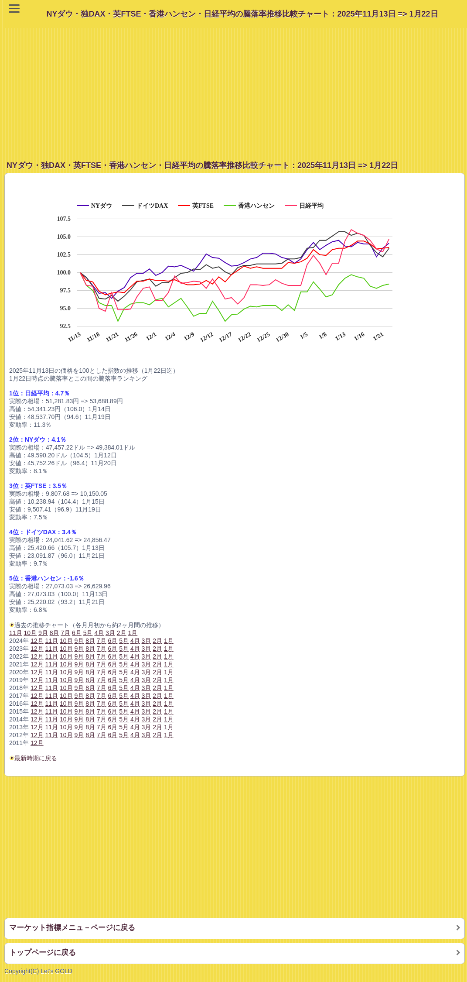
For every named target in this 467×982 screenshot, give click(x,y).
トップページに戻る (42, 952)
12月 (37, 742)
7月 (101, 734)
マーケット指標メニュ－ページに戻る (72, 928)
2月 (157, 734)
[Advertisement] (235, 89)
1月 (169, 734)
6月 (113, 734)
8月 (90, 734)
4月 (135, 734)
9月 (79, 734)
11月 (15, 632)
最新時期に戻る (35, 758)
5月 (124, 734)
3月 (146, 734)
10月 (66, 734)
